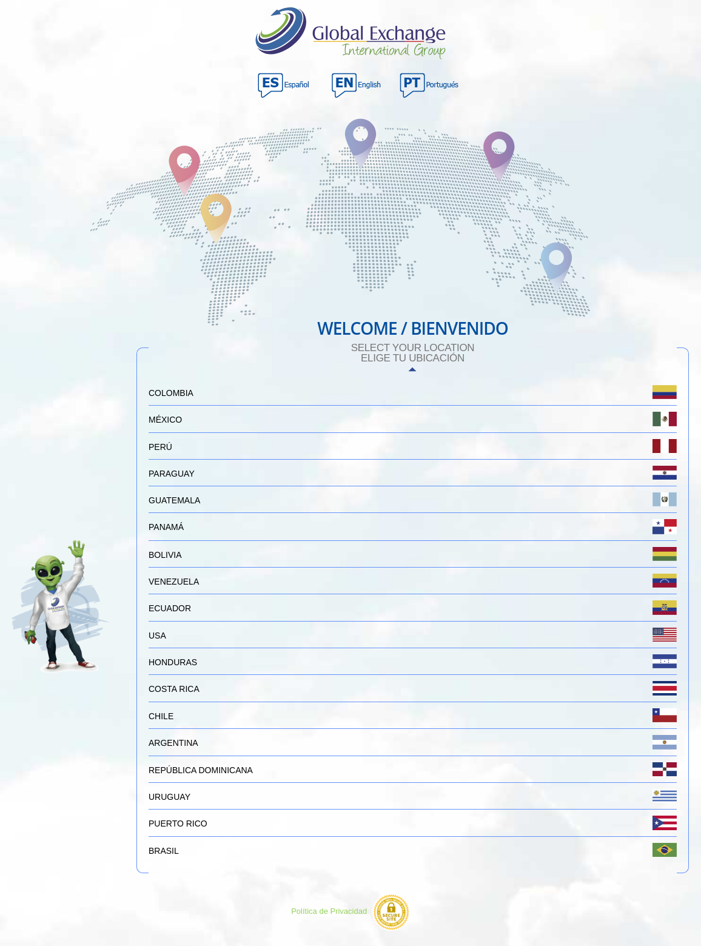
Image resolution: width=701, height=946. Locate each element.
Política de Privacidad (329, 911)
